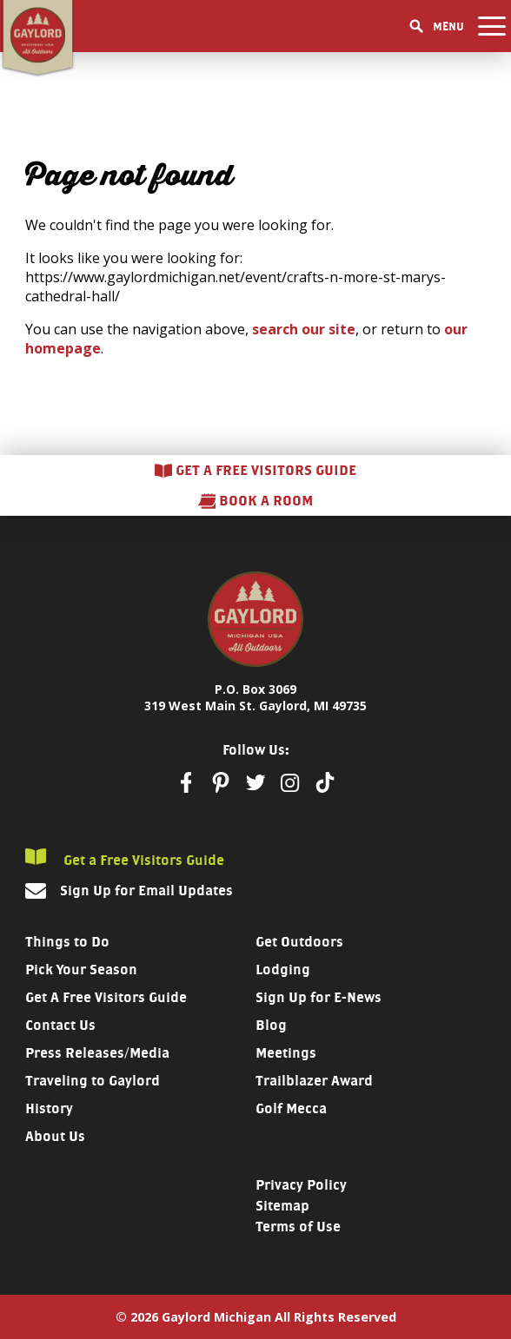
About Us (55, 1136)
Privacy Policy (301, 1185)
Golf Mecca (291, 1108)
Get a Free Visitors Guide (124, 858)
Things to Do (67, 941)
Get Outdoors (299, 941)
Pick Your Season (81, 969)
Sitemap (282, 1205)
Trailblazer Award (314, 1080)
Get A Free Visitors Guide (106, 997)
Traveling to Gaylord (92, 1080)
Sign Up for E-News (319, 997)
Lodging (283, 969)
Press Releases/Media (97, 1053)
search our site (303, 329)
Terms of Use (298, 1226)
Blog (271, 1025)
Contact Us (60, 1025)
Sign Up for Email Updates (146, 890)
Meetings (286, 1053)
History (49, 1108)
